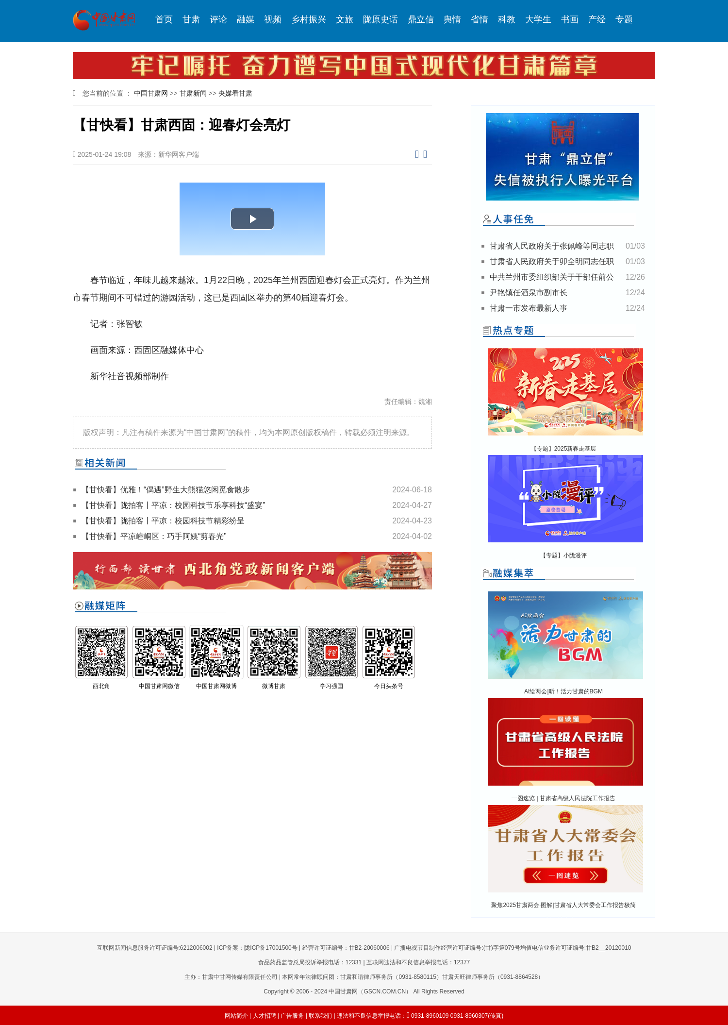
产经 (597, 19)
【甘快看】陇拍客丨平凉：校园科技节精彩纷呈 (163, 521)
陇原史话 (380, 19)
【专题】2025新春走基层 (563, 448)
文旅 (344, 19)
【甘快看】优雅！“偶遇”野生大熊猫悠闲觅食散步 (166, 490)
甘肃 (191, 19)
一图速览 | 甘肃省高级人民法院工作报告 (563, 798)
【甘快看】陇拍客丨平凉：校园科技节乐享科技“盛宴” (173, 505)
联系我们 (320, 1015)
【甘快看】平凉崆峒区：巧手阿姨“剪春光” (154, 536)
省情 (479, 19)
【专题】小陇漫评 (563, 555)
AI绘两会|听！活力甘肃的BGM (563, 691)
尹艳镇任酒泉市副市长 (528, 292)
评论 (218, 19)
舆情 (452, 19)
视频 (272, 19)
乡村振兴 (308, 19)
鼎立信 (421, 19)
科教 (506, 19)
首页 (164, 19)
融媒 (245, 19)
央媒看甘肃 (235, 93)
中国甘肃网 (151, 93)
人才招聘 (264, 1015)
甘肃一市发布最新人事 (528, 308)
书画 (570, 19)
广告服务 (292, 1015)
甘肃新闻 (193, 93)
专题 (624, 19)
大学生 (538, 19)
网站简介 (236, 1015)
